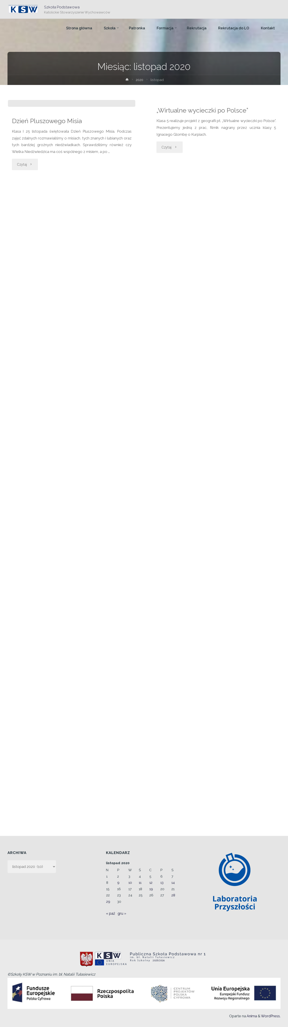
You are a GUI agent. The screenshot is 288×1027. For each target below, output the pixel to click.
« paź (110, 913)
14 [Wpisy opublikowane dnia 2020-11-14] (173, 883)
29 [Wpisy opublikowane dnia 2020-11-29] (108, 902)
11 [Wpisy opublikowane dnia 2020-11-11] (140, 883)
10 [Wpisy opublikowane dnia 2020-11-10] (130, 883)
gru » (122, 913)
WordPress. (271, 1016)
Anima (251, 1016)
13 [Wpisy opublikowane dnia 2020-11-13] (162, 883)
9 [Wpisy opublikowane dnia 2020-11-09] (118, 883)
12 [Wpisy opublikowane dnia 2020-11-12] (150, 883)
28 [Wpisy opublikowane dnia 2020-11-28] (173, 895)
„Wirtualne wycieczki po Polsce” (204, 110)
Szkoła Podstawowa (62, 7)
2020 (140, 80)
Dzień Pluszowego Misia (48, 191)
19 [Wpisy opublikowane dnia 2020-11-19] (151, 889)
